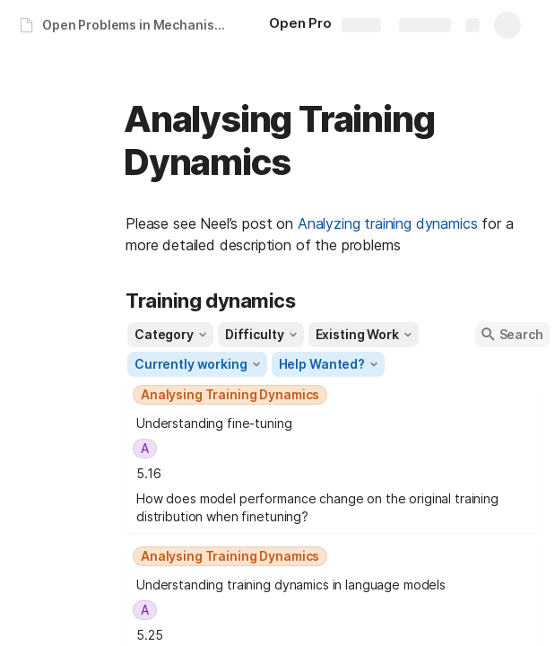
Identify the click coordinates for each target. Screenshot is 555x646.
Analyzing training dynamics (388, 223)
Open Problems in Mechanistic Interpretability (137, 24)
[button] (170, 334)
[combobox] (333, 395)
